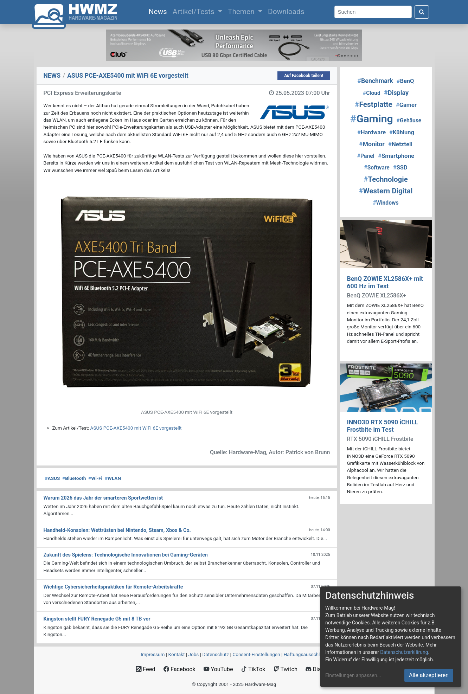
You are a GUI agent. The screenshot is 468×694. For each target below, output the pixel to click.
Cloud (371, 93)
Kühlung (401, 132)
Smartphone (396, 155)
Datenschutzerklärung (404, 652)
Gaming (371, 119)
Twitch (285, 669)
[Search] (373, 12)
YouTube (218, 669)
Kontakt (176, 654)
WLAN (113, 478)
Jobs (193, 654)
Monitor (372, 144)
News (159, 11)
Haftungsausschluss (305, 654)
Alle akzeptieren (429, 675)
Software (376, 167)
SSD (400, 167)
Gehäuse (409, 120)
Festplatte (373, 104)
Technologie (386, 179)
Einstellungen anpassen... (353, 675)
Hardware (371, 132)
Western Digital (386, 191)
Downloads (286, 11)
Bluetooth (74, 478)
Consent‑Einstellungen (256, 654)
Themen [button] (242, 11)
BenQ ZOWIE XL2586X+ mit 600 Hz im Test (385, 282)
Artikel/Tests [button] (194, 11)
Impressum (153, 654)
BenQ (405, 81)
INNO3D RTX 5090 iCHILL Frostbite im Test (382, 426)
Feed (145, 669)
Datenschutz (215, 654)
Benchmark (375, 80)
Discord (319, 669)
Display (396, 92)
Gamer (406, 105)
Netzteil (400, 144)
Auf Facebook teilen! (303, 75)
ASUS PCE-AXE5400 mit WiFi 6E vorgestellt (136, 428)
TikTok (253, 669)
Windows (386, 202)
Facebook (179, 669)
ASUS (52, 478)
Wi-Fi (95, 478)
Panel (365, 156)
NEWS (52, 75)
